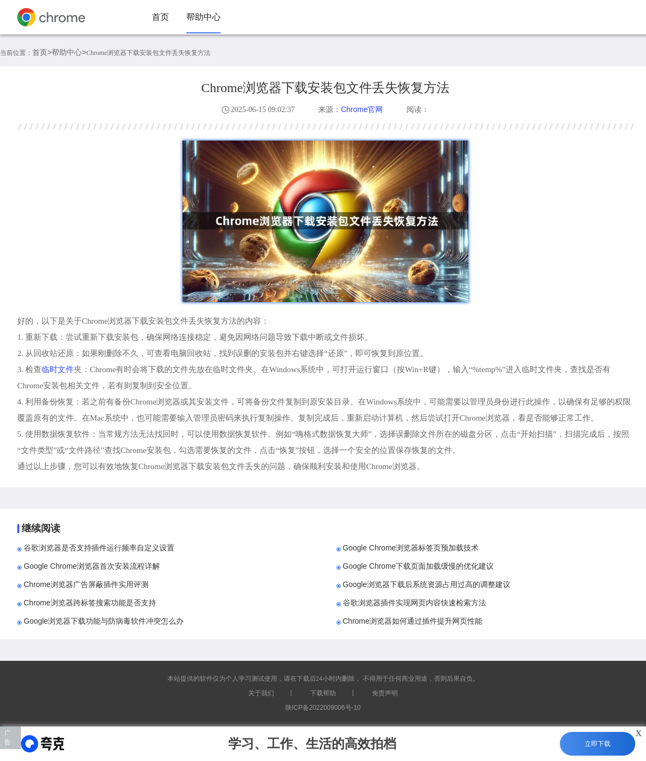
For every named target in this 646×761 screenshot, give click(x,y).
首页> (42, 52)
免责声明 (385, 693)
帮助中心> (69, 52)
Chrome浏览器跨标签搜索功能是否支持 (90, 602)
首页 (160, 17)
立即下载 (597, 744)
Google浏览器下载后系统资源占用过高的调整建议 (426, 584)
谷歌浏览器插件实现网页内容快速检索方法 (414, 602)
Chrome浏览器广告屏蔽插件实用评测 (86, 584)
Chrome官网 (362, 109)
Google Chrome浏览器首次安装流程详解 (92, 566)
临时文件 (57, 369)
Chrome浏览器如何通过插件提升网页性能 (413, 621)
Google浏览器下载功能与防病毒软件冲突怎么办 (104, 621)
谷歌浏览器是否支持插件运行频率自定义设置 (99, 547)
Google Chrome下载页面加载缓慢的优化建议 (418, 566)
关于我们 (261, 693)
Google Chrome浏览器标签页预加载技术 (411, 547)
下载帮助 (323, 693)
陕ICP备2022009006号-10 (323, 707)
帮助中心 (203, 17)
